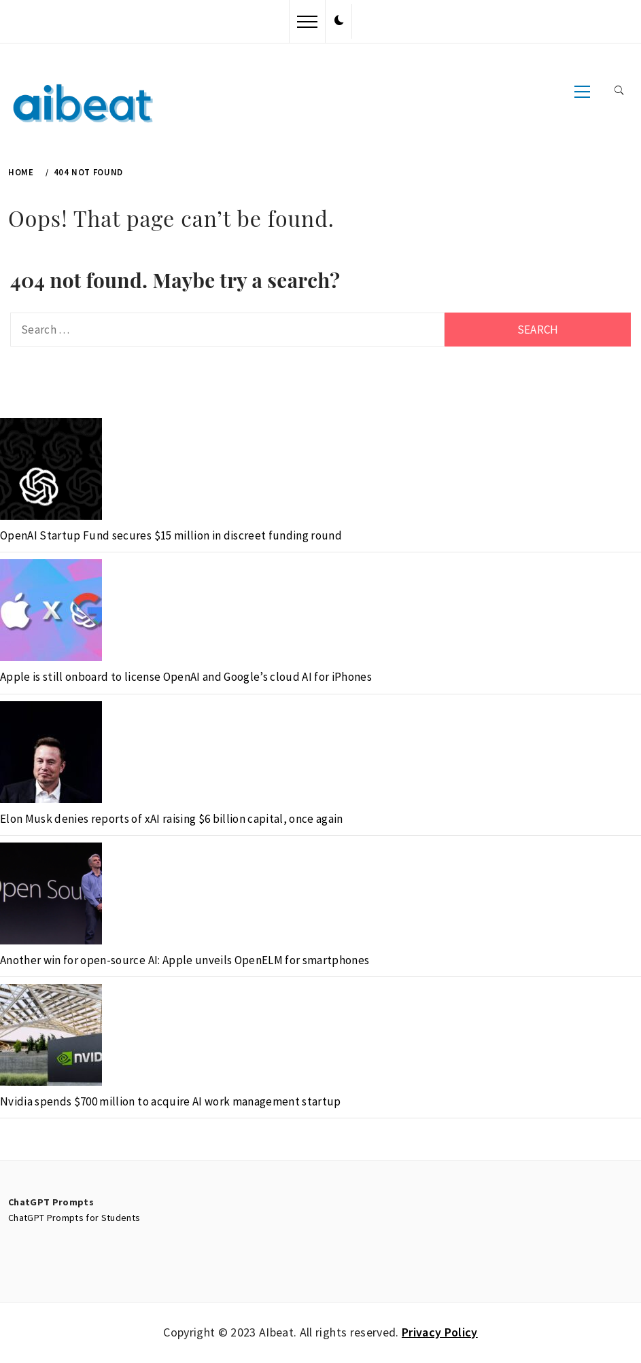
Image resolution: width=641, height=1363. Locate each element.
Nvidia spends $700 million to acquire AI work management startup (170, 1101)
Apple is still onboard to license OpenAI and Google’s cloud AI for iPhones (186, 676)
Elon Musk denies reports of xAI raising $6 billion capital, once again (171, 818)
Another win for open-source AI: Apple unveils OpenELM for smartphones (184, 960)
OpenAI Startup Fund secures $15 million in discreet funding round (171, 535)
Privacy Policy (440, 1332)
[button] (339, 21)
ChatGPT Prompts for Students (74, 1217)
